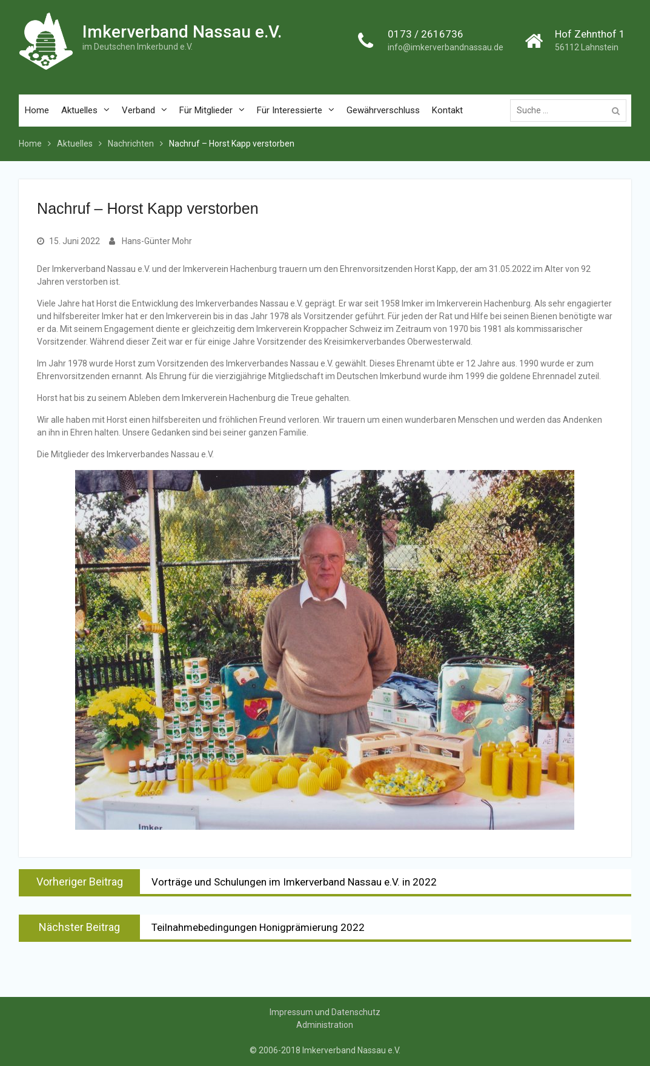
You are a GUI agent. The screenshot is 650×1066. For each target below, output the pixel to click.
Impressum (291, 1012)
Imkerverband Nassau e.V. (182, 32)
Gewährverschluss (383, 110)
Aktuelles (79, 110)
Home (37, 110)
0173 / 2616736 (425, 34)
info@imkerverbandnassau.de (445, 48)
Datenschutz (355, 1012)
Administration (324, 1025)
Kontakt (447, 110)
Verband (138, 110)
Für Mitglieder (206, 110)
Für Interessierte (289, 110)
